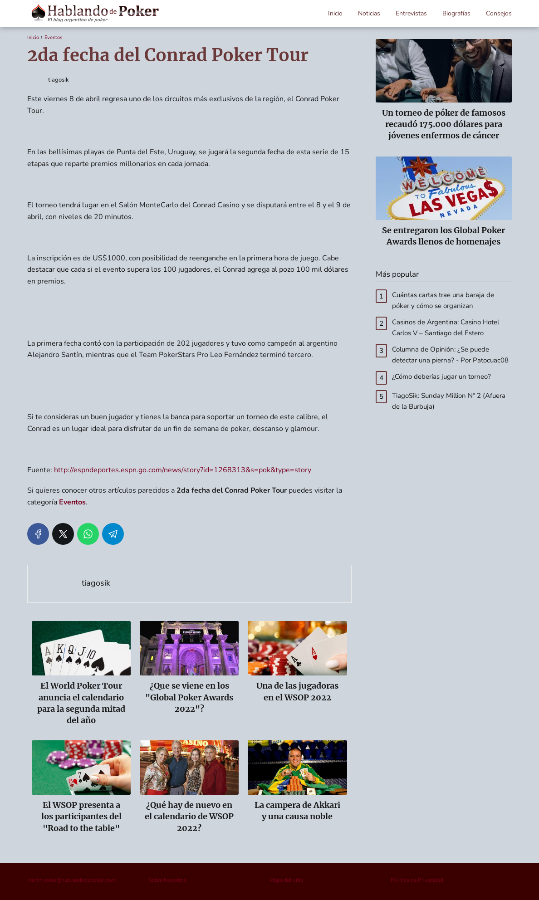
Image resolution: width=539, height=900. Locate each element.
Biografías (456, 13)
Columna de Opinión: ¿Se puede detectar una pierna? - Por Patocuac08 (450, 355)
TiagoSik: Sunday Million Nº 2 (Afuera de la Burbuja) (448, 401)
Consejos (499, 13)
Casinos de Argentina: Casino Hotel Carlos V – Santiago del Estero (445, 328)
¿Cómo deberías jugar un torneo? (441, 376)
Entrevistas (411, 13)
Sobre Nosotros (167, 880)
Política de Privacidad (417, 880)
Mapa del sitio (287, 880)
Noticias (369, 13)
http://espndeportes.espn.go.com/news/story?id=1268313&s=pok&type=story (182, 470)
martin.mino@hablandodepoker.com (71, 880)
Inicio (335, 13)
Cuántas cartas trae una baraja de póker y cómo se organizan (443, 300)
